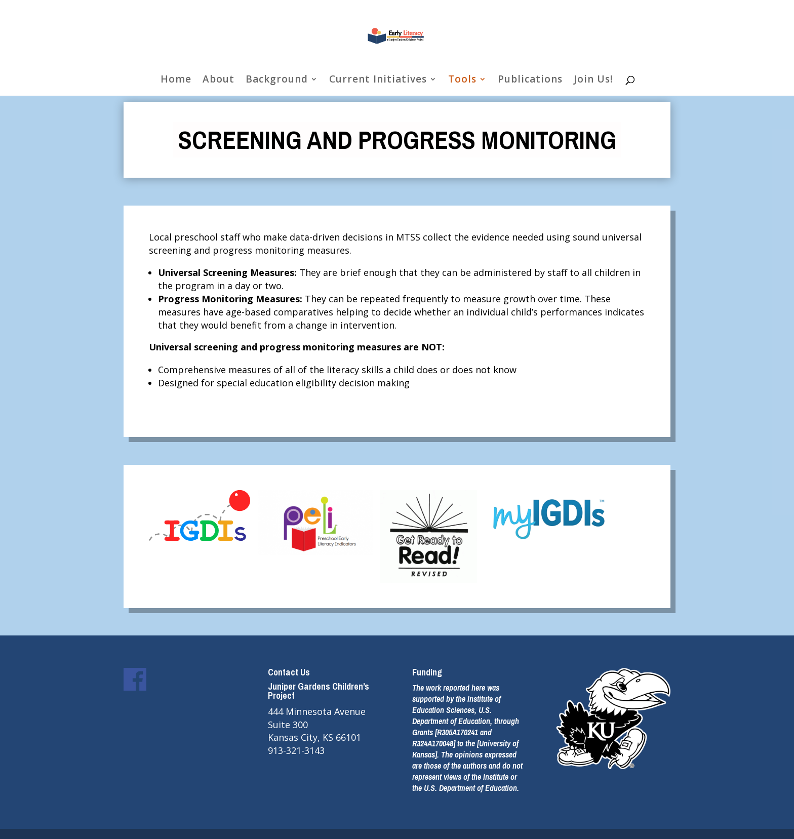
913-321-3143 (296, 750)
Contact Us (289, 672)
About (218, 80)
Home (176, 80)
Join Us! (593, 80)
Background (277, 80)
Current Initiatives (378, 80)
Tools (462, 80)
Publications (530, 80)
